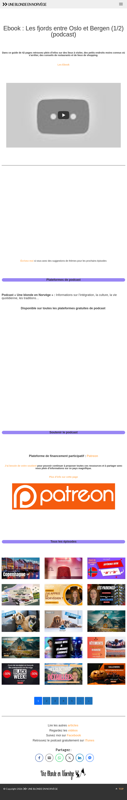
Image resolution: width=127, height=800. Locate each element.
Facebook (74, 735)
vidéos (73, 730)
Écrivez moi (27, 260)
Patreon (92, 456)
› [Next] (80, 700)
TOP (120, 788)
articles (73, 725)
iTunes (89, 740)
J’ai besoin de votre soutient (21, 465)
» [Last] (88, 700)
